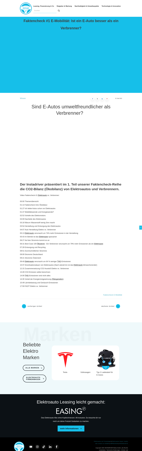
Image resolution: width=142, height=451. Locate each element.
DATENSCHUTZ (123, 438)
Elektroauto (42, 195)
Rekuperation (57, 279)
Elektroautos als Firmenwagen (102, 436)
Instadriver (35, 184)
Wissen (23, 98)
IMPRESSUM (114, 438)
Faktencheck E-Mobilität (112, 295)
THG (59, 261)
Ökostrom (41, 244)
